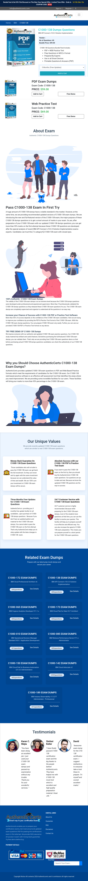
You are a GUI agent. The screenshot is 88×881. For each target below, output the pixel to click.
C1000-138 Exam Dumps (31, 299)
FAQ (47, 825)
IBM (15, 23)
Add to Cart (62, 73)
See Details (34, 589)
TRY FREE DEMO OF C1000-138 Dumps (23, 331)
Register (68, 8)
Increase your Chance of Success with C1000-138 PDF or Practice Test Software (41, 315)
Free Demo (71, 94)
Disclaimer (49, 829)
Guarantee (49, 821)
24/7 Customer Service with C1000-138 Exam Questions (67, 500)
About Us (49, 817)
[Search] (66, 863)
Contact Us (49, 833)
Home (8, 23)
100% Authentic (13, 299)
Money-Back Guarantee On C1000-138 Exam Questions (23, 462)
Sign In (58, 8)
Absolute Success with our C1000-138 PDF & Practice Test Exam (66, 463)
